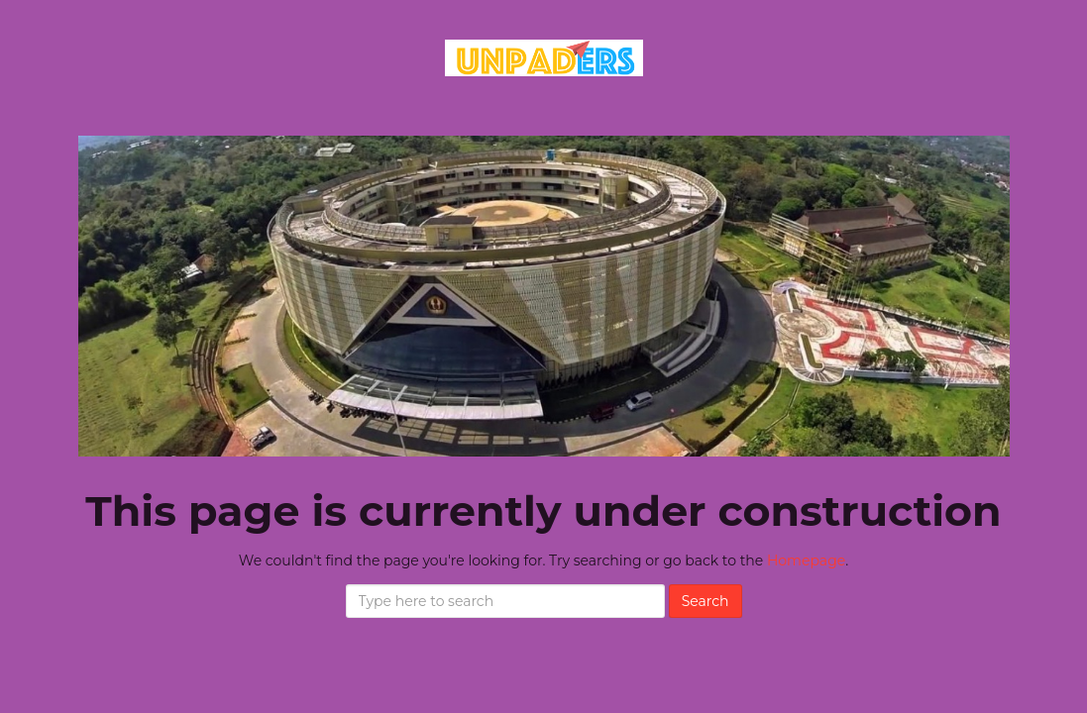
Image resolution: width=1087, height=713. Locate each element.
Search (705, 601)
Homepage (806, 560)
